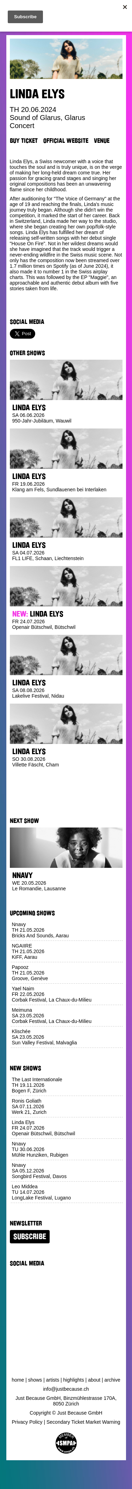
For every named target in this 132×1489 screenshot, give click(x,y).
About (94, 1380)
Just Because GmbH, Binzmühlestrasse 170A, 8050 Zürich (66, 1401)
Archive (112, 1380)
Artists (52, 1380)
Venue (101, 141)
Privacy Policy (27, 1422)
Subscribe (29, 1237)
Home (18, 1380)
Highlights (73, 1380)
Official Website (65, 141)
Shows (35, 1380)
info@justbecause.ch (66, 1389)
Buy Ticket (24, 141)
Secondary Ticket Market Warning (83, 1422)
